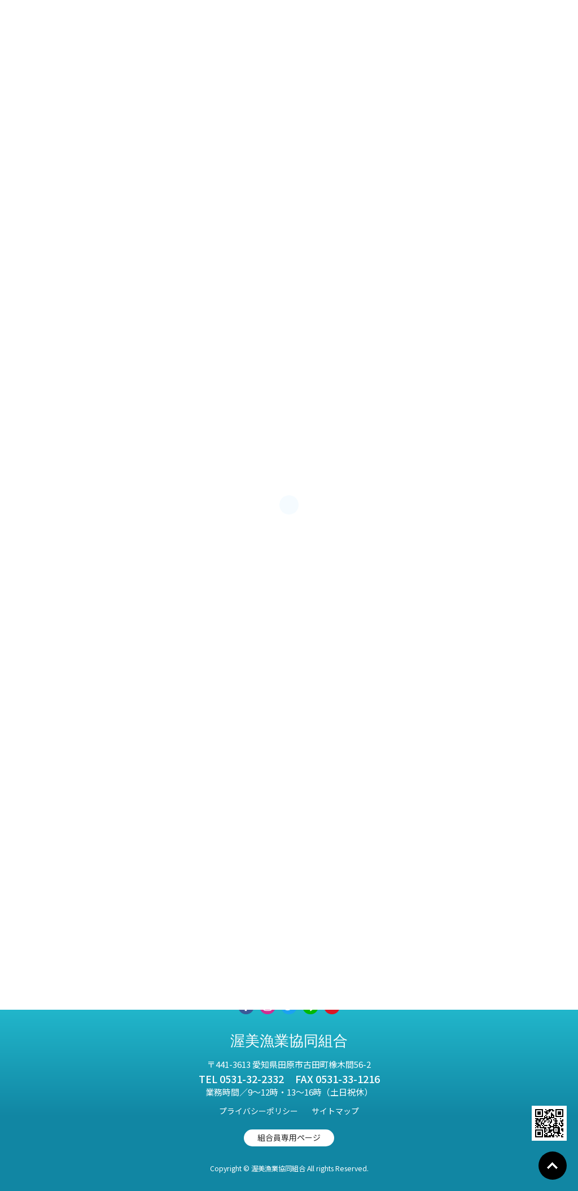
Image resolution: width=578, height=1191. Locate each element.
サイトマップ (335, 1110)
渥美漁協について (311, 971)
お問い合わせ (501, 971)
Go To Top (552, 1165)
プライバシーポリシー (258, 1110)
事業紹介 (221, 971)
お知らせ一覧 (410, 971)
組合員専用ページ (289, 1137)
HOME (63, 971)
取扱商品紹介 (139, 971)
